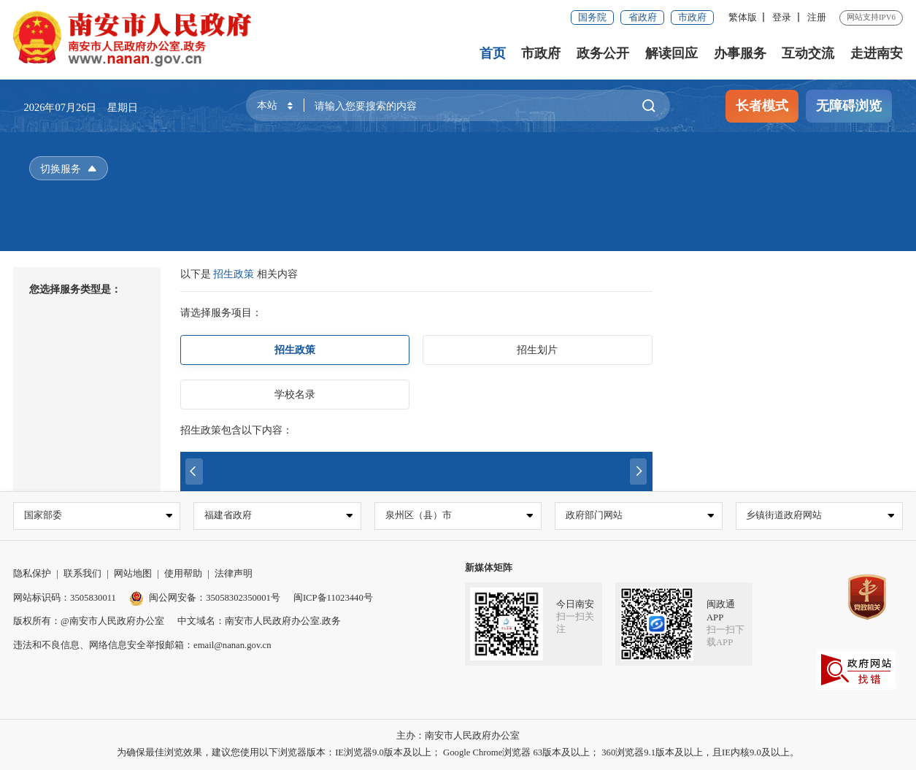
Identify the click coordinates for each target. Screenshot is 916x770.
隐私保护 (32, 574)
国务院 (592, 17)
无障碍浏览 (849, 106)
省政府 (642, 17)
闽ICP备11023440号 (333, 598)
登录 (781, 17)
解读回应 (671, 53)
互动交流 (808, 53)
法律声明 (234, 574)
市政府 (692, 17)
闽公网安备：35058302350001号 (204, 598)
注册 (816, 17)
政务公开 (603, 53)
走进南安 (876, 53)
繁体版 (742, 17)
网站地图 (133, 574)
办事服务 (740, 53)
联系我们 (82, 574)
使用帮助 (183, 574)
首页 (493, 53)
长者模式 (762, 106)
